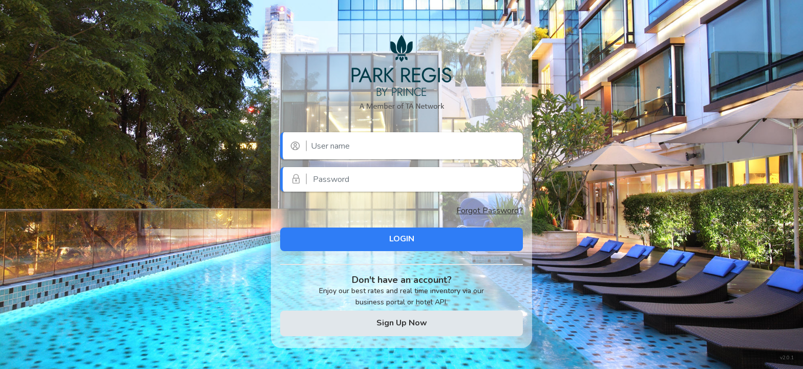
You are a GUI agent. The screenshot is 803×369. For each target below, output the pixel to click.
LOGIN (401, 238)
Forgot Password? (489, 210)
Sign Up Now (401, 323)
